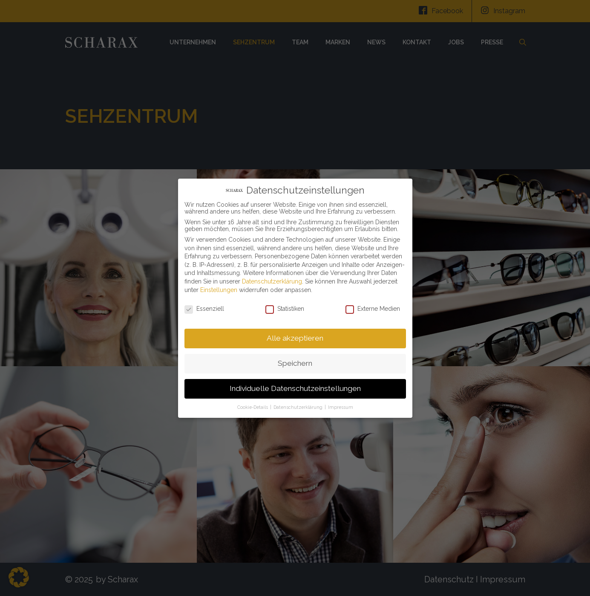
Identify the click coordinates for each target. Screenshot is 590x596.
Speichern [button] (295, 361)
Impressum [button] (340, 405)
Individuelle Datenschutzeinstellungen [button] (295, 386)
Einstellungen (218, 287)
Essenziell (204, 307)
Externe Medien (372, 307)
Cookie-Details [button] (253, 405)
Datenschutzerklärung (272, 279)
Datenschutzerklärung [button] (298, 405)
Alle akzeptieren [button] (295, 336)
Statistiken (284, 307)
